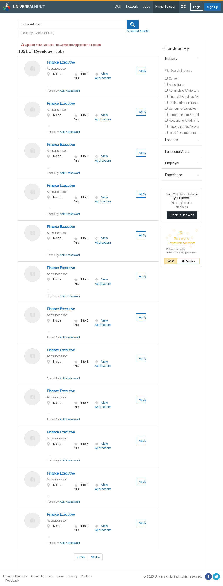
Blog (50, 576)
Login (197, 7)
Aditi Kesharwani (70, 90)
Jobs (146, 6)
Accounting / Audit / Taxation (182, 120)
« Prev (80, 557)
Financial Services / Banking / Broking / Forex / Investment (182, 96)
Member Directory (15, 576)
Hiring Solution (165, 6)
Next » (95, 557)
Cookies (86, 576)
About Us (37, 576)
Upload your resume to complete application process (61, 45)
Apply (142, 70)
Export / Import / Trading (182, 114)
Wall (118, 6)
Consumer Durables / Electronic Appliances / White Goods (182, 108)
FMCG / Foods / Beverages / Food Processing (182, 126)
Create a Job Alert (181, 215)
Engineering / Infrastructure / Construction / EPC (182, 102)
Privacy (73, 576)
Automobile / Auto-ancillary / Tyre (182, 90)
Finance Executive (61, 62)
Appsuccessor (57, 68)
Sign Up (212, 7)
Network (132, 6)
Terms (60, 576)
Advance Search (138, 30)
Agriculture (174, 84)
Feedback (12, 580)
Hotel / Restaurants (180, 133)
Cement (172, 78)
